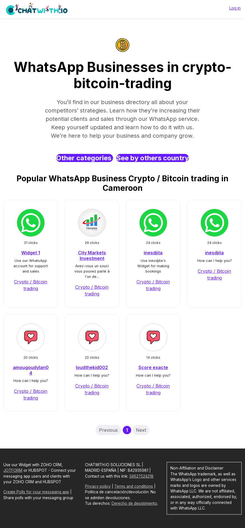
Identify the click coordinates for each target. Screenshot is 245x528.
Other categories (84, 158)
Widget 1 (30, 252)
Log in (235, 8)
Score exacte (153, 367)
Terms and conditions (133, 486)
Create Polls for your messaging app (36, 492)
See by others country (152, 158)
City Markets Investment (92, 255)
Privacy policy (98, 486)
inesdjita (153, 252)
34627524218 (141, 476)
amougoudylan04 (31, 370)
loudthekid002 (92, 367)
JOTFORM (12, 470)
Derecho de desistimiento (134, 503)
